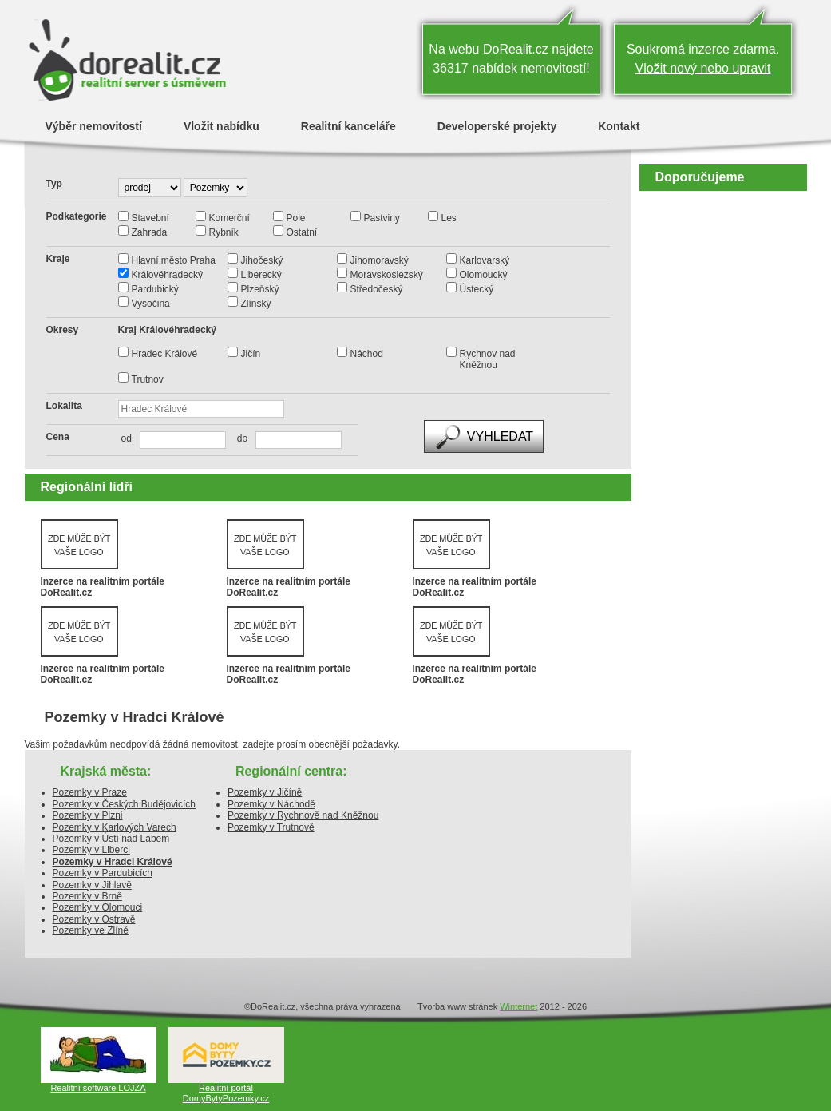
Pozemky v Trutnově (271, 827)
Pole (296, 218)
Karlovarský (485, 260)
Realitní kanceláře (348, 126)
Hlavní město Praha (174, 260)
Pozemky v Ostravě (94, 919)
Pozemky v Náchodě (271, 804)
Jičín (251, 353)
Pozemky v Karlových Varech (114, 827)
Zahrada (150, 232)
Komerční (229, 218)
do (238, 438)
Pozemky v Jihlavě (92, 885)
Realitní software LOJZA (97, 1088)
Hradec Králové (165, 353)
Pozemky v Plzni (88, 815)
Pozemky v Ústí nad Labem (111, 838)
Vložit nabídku (221, 126)
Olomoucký (484, 274)
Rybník (224, 232)
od (126, 438)
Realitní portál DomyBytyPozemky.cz (226, 1093)
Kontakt (618, 126)
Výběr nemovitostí (94, 126)
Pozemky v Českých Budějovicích (124, 804)
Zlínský (256, 303)
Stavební (150, 218)
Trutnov (148, 379)
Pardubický (155, 289)
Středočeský (376, 289)
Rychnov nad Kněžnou (488, 359)
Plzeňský (260, 289)
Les (449, 218)
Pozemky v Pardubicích (102, 873)
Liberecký (261, 274)
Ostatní (302, 232)
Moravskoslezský (386, 274)
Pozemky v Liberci (91, 849)
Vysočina (151, 303)
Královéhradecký (167, 274)
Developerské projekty (496, 126)
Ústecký (477, 289)
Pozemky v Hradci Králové (112, 861)
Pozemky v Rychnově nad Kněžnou (303, 815)
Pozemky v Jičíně (265, 792)
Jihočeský (262, 260)
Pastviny (382, 218)
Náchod (366, 353)
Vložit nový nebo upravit (703, 68)
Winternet (518, 1006)
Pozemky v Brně (87, 896)
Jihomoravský (379, 260)
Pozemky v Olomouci (98, 907)
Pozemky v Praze (90, 792)
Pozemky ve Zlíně (91, 930)
